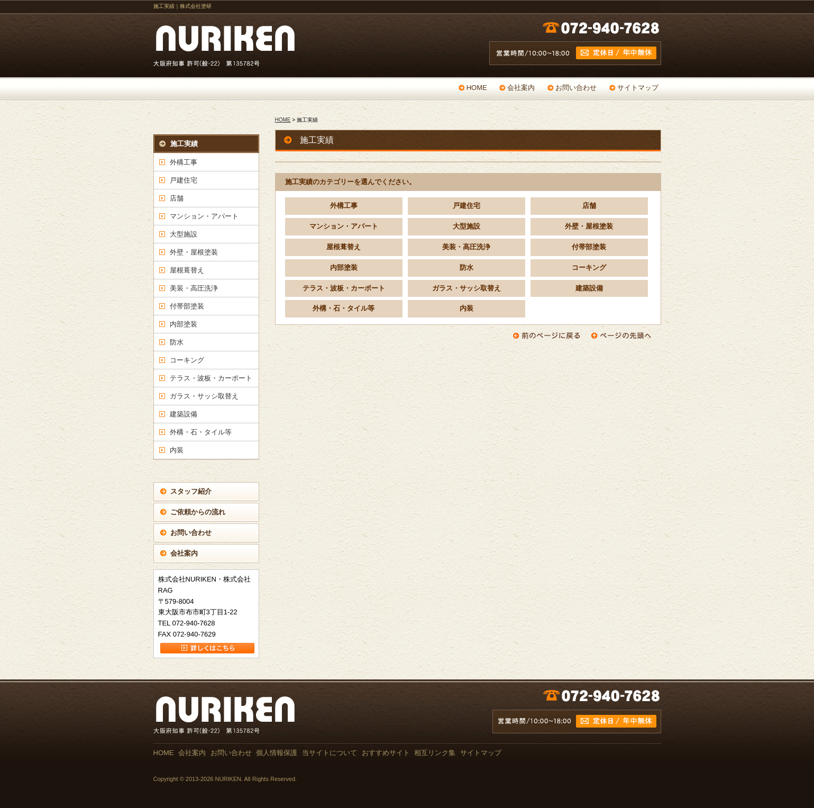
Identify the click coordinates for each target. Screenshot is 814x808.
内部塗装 (344, 267)
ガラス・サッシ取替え (466, 288)
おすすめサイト (386, 753)
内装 (466, 308)
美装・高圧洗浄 (466, 247)
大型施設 (466, 226)
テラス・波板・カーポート (344, 288)
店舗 (589, 206)
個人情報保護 (276, 753)
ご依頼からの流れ (197, 512)
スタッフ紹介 (191, 491)
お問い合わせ (576, 88)
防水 (466, 267)
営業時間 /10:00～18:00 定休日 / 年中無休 (575, 46)
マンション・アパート (343, 226)
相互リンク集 (434, 753)
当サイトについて (329, 753)
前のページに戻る (546, 335)
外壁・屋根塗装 (589, 226)
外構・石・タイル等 (343, 308)
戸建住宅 (466, 206)
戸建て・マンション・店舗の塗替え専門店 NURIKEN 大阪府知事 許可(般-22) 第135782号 (227, 46)
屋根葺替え (343, 247)
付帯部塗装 (589, 247)
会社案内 (521, 88)
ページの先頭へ (624, 335)
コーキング (589, 267)
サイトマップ (637, 88)
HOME (477, 88)
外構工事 (344, 206)
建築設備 (589, 288)
